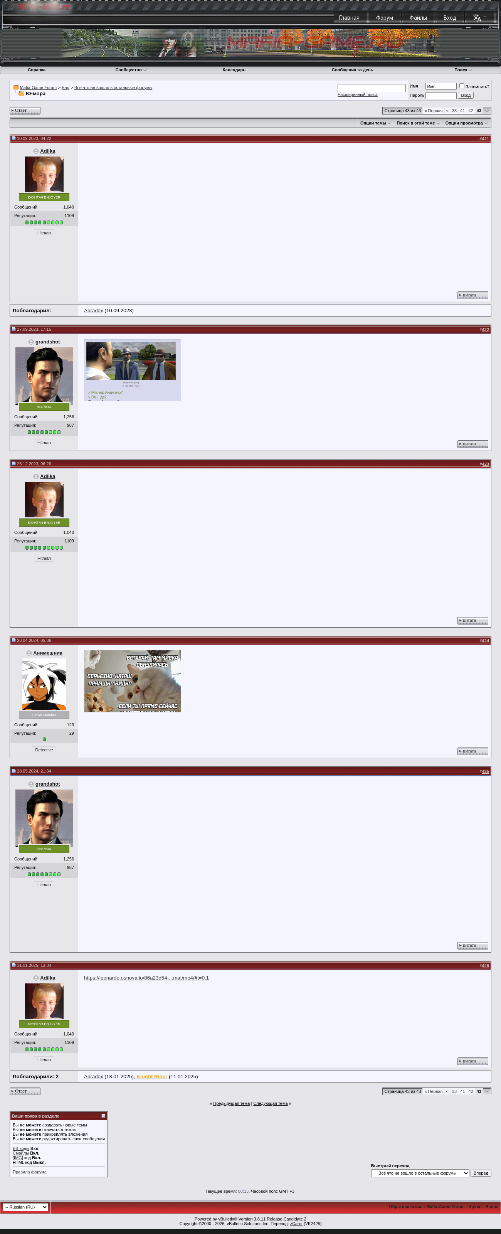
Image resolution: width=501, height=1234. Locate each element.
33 (454, 110)
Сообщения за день (352, 69)
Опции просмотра (464, 123)
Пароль (417, 95)
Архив (475, 1206)
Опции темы (373, 123)
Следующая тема (270, 1103)
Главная (349, 18)
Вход (450, 18)
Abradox (93, 310)
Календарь (234, 69)
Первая (433, 110)
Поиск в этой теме (416, 123)
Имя (414, 86)
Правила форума (30, 1172)
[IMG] (18, 1157)
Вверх (492, 1206)
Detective (44, 749)
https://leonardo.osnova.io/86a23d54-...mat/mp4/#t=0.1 (146, 978)
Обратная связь (405, 1206)
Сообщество (131, 69)
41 (462, 110)
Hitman (44, 233)
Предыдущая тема (231, 1103)
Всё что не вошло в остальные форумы (113, 87)
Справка (36, 69)
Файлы (418, 18)
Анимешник (47, 653)
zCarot (296, 1223)
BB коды (21, 1148)
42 (471, 110)
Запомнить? (474, 86)
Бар (65, 87)
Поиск (463, 69)
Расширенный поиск (358, 94)
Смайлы (21, 1153)
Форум (384, 18)
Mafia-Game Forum (38, 87)
